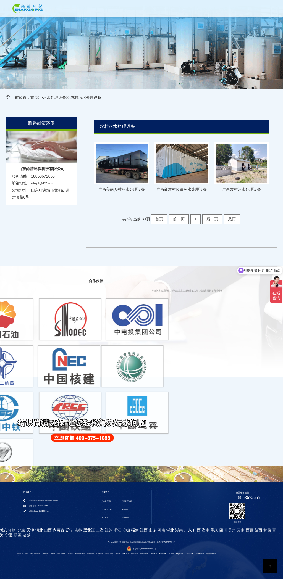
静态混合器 (144, 550)
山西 (47, 526)
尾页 (232, 219)
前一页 (179, 219)
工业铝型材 (189, 550)
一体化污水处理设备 (32, 550)
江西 (143, 526)
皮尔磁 (171, 550)
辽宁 (68, 526)
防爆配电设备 (211, 550)
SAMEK (46, 550)
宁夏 (8, 531)
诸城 (26, 531)
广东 (187, 526)
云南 (240, 526)
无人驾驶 (90, 550)
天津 (29, 526)
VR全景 (241, 9)
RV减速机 (163, 550)
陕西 (257, 526)
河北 (38, 526)
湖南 (178, 526)
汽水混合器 (61, 550)
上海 (99, 526)
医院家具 (154, 550)
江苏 (108, 526)
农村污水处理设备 (85, 97)
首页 (83, 9)
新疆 (17, 531)
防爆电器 (134, 550)
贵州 (231, 526)
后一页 (212, 219)
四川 (222, 526)
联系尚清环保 (41, 123)
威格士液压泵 (80, 550)
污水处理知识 (137, 9)
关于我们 (218, 9)
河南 (160, 526)
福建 (134, 526)
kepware (179, 550)
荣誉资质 (194, 9)
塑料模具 (125, 550)
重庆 (213, 526)
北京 (21, 526)
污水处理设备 (107, 9)
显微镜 (117, 550)
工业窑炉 (99, 550)
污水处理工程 (167, 9)
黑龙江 (88, 526)
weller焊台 (200, 550)
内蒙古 (58, 526)
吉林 (77, 526)
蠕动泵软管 (109, 550)
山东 (152, 526)
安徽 (125, 526)
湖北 (169, 526)
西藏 (249, 526)
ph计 (53, 550)
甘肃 (266, 526)
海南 (205, 526)
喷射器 (70, 550)
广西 (196, 526)
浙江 (116, 526)
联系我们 (264, 9)
